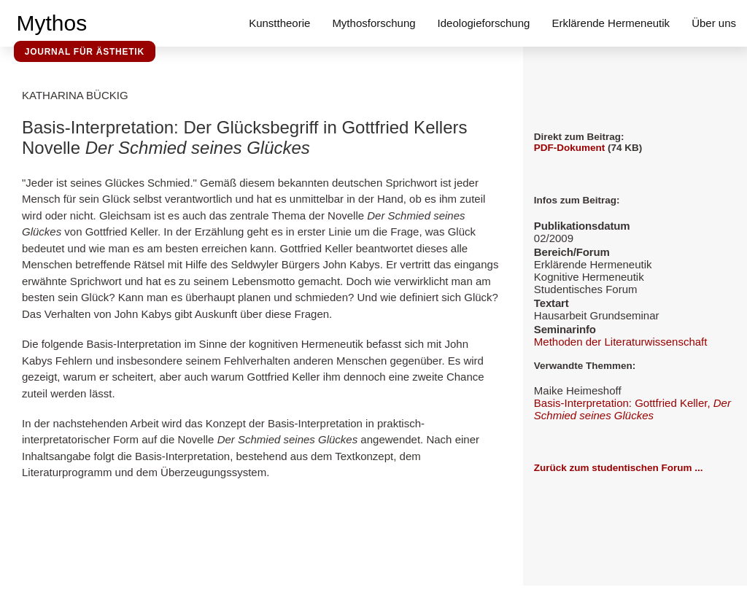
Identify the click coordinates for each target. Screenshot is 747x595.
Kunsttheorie (279, 23)
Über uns (714, 23)
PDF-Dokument (569, 147)
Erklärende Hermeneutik (610, 23)
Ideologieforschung (484, 23)
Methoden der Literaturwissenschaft (621, 341)
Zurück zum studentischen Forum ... (618, 467)
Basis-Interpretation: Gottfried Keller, (632, 409)
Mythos (52, 23)
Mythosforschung (373, 23)
